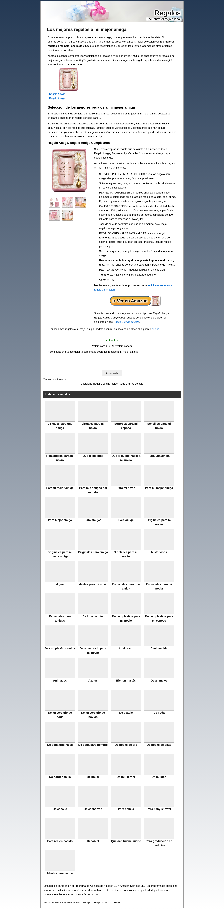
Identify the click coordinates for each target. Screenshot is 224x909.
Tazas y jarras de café (126, 322)
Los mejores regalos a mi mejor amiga (86, 29)
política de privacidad (98, 902)
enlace (155, 329)
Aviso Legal (115, 902)
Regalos (167, 13)
